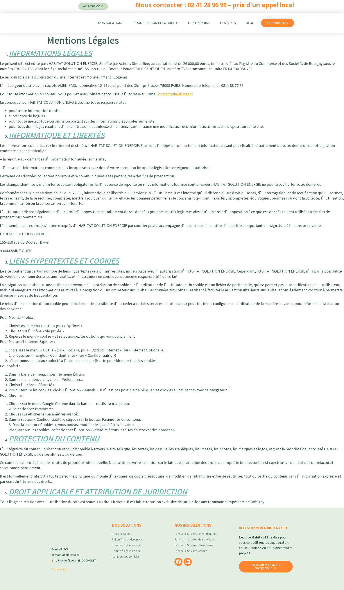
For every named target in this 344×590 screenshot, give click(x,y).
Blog (250, 23)
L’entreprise (199, 23)
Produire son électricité (156, 23)
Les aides (228, 23)
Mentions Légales (59, 569)
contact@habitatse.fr (175, 93)
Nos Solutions (110, 23)
